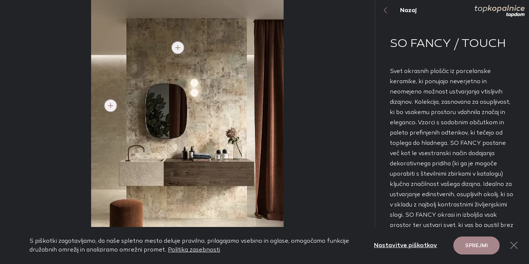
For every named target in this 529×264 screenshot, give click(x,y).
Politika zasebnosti (194, 249)
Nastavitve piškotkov (405, 245)
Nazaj (396, 10)
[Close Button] (514, 245)
